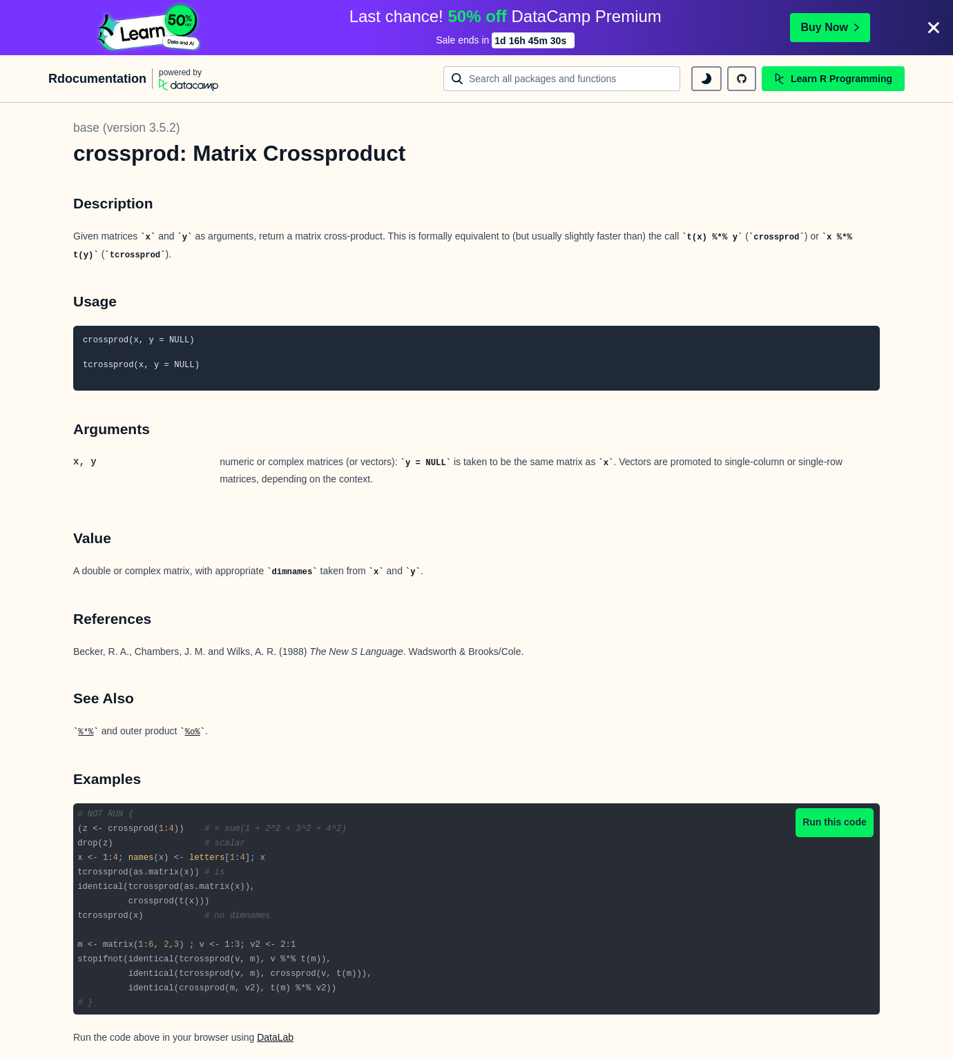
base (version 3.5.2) (126, 128)
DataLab (275, 1037)
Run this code (834, 821)
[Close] (933, 27)
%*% (85, 732)
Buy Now (830, 27)
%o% (192, 732)
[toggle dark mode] (706, 78)
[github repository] (741, 78)
